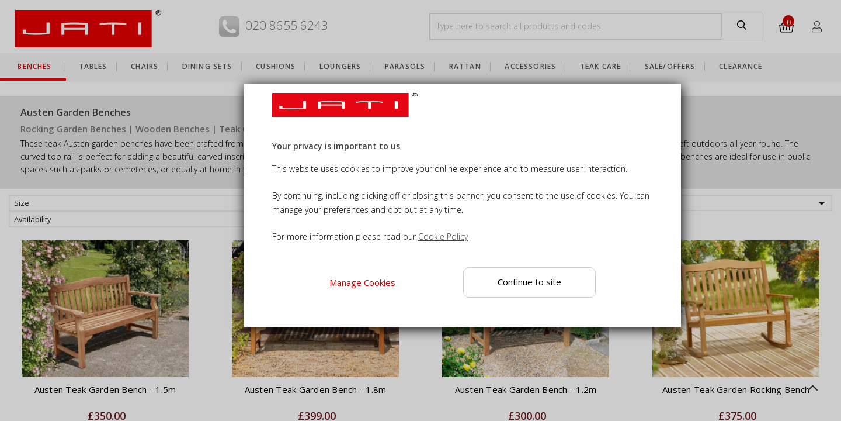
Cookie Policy (443, 236)
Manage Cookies (362, 282)
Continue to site (529, 282)
